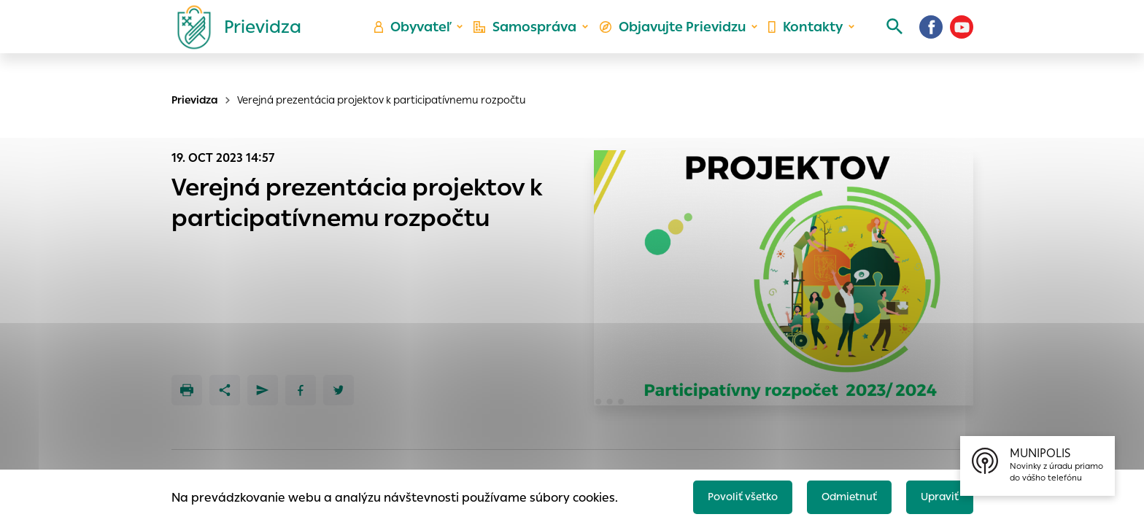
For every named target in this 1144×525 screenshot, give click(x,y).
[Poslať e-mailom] (262, 390)
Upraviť (936, 493)
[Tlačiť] (186, 390)
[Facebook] (931, 40)
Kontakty (801, 40)
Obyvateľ (427, 40)
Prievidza (194, 99)
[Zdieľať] (224, 390)
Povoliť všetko (722, 493)
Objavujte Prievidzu (675, 40)
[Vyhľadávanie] (883, 40)
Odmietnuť (838, 493)
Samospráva (536, 40)
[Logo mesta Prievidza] (233, 40)
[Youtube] (961, 40)
